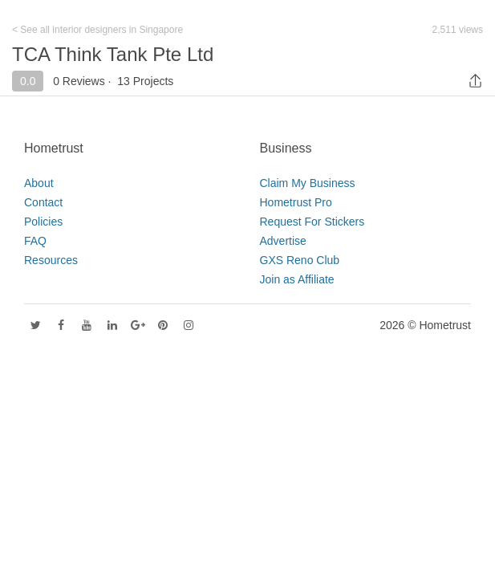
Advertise (283, 240)
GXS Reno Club (300, 260)
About (39, 183)
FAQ (35, 240)
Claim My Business (307, 183)
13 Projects (145, 81)
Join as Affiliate (297, 279)
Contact (43, 202)
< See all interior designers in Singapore (97, 29)
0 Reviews (79, 81)
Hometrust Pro (296, 202)
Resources (51, 260)
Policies (43, 221)
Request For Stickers (312, 221)
